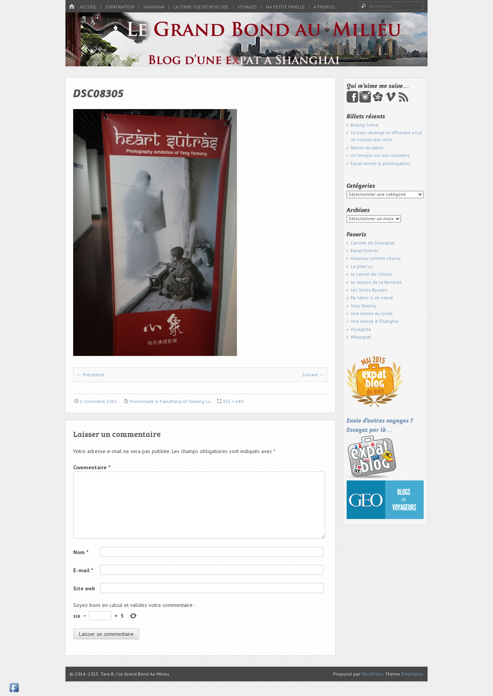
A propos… (326, 7)
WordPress (372, 674)
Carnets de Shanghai (372, 243)
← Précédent (90, 374)
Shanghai (153, 7)
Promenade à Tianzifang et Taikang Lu (170, 401)
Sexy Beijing (363, 305)
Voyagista (360, 329)
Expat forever (364, 250)
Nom (80, 552)
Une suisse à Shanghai (374, 321)
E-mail (83, 570)
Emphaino (412, 674)
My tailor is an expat (371, 297)
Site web (84, 588)
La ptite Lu (361, 266)
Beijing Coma (364, 125)
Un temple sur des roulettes (380, 155)
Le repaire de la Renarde (376, 282)
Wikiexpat (360, 337)
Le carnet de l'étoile (371, 274)
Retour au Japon (367, 147)
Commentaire (91, 467)
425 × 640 (233, 401)
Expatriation (120, 7)
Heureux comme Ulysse (375, 258)
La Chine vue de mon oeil (201, 7)
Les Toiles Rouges (368, 290)
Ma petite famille (285, 7)
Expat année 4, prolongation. (380, 163)
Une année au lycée (371, 313)
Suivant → (313, 374)
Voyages (247, 7)
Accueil (88, 7)
